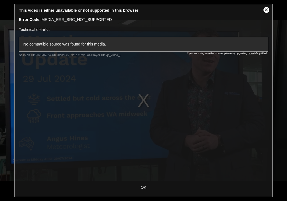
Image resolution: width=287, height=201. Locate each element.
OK (143, 187)
